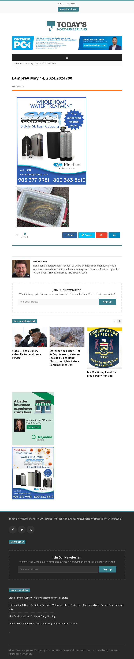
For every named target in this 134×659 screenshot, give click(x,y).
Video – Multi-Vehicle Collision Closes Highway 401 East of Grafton (43, 623)
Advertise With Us (68, 9)
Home (60, 3)
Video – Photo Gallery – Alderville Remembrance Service (26, 354)
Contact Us (71, 3)
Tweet (86, 235)
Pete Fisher (40, 261)
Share (69, 235)
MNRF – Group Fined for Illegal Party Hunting (101, 373)
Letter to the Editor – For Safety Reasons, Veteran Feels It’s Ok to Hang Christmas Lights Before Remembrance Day (65, 357)
